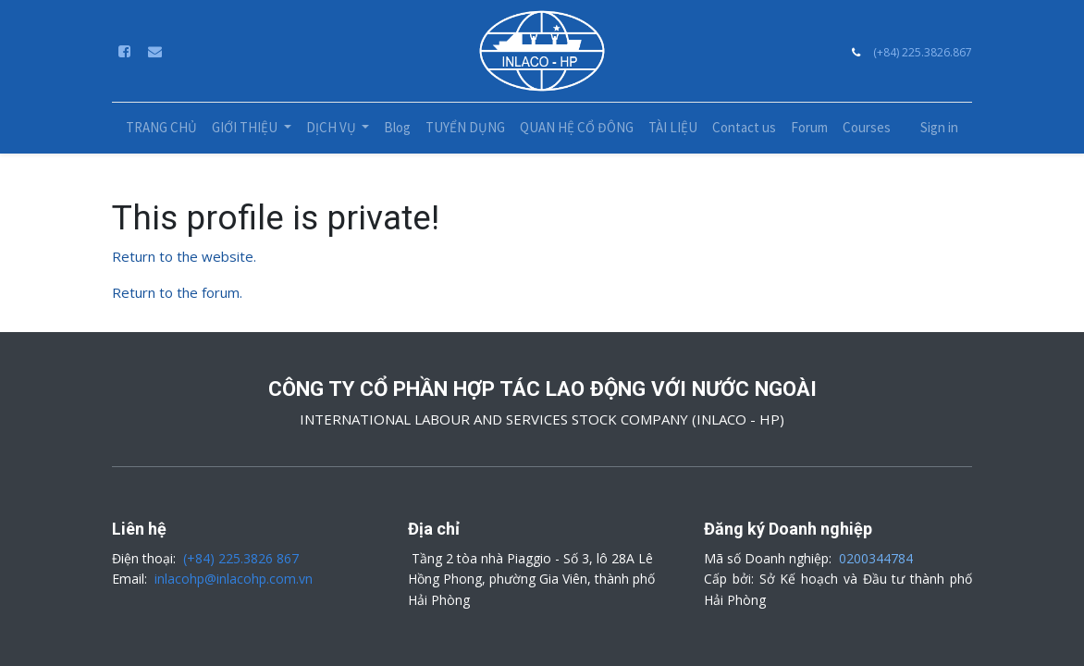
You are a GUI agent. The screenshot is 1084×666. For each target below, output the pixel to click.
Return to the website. (184, 256)
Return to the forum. (177, 292)
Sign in (939, 127)
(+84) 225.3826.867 (922, 52)
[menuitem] (161, 128)
